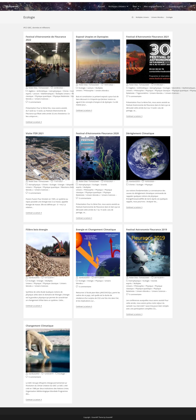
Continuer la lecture (34, 122)
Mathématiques (47, 93)
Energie (61, 184)
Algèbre (32, 91)
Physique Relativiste (61, 96)
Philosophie (88, 90)
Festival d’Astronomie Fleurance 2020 (97, 133)
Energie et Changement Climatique (96, 229)
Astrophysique (55, 91)
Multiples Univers (63, 93)
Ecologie (169, 17)
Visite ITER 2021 (35, 133)
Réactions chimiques (69, 187)
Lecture (36, 93)
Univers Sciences (41, 99)
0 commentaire (35, 102)
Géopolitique (71, 184)
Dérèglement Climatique (140, 133)
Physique (149, 90)
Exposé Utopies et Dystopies (92, 36)
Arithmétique (42, 91)
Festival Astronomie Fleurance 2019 (146, 229)
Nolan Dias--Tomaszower (39, 88)
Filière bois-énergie (37, 229)
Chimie (65, 91)
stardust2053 (134, 181)
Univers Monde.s (102, 90)
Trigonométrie (142, 93)
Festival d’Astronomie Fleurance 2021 (147, 36)
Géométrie (176, 88)
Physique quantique (43, 96)
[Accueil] (132, 17)
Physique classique (162, 90)
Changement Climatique (39, 325)
